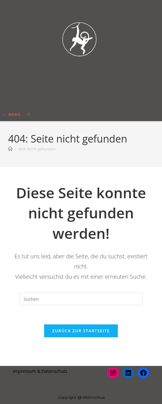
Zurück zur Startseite (81, 331)
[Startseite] (10, 149)
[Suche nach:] (26, 115)
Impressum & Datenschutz (40, 371)
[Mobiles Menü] (13, 115)
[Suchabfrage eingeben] (81, 299)
